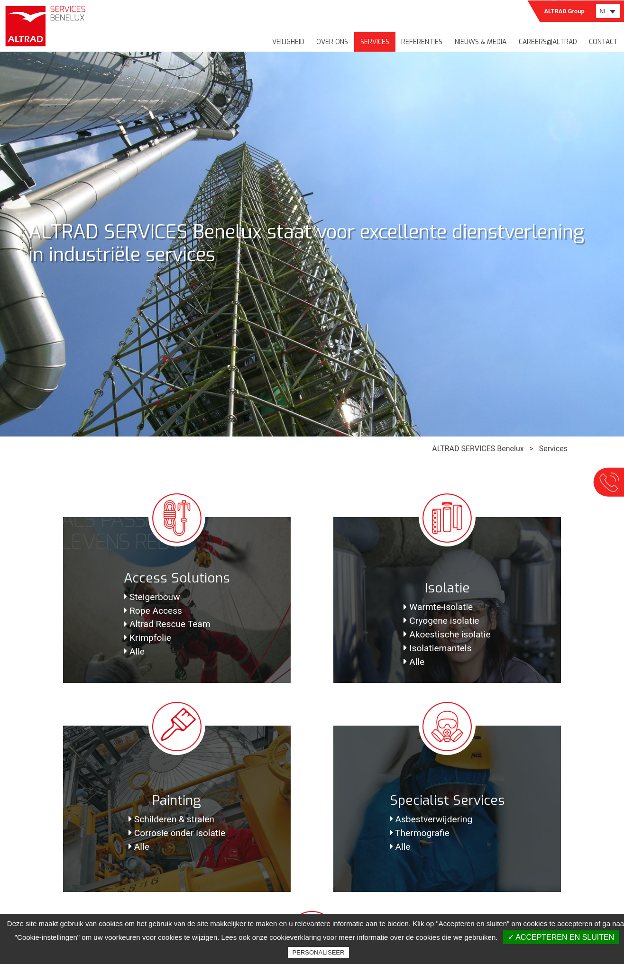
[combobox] (608, 11)
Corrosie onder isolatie (176, 833)
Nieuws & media (480, 41)
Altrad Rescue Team (167, 623)
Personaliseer (319, 952)
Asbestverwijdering (431, 819)
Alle (134, 651)
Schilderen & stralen (171, 819)
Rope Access (153, 610)
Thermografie (420, 833)
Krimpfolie (147, 637)
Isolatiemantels (437, 648)
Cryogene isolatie (441, 620)
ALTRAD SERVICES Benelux (477, 448)
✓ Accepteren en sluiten (561, 937)
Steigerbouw (152, 596)
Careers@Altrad (548, 41)
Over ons (332, 41)
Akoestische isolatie (447, 634)
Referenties (421, 41)
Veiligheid (288, 41)
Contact (603, 41)
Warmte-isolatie (438, 606)
